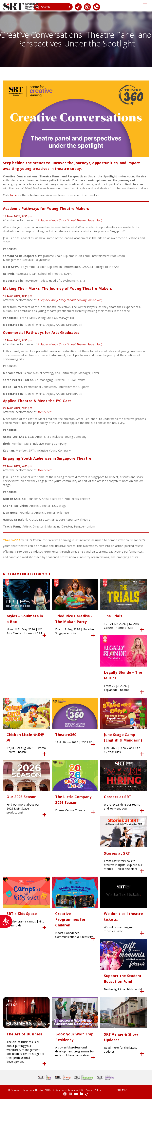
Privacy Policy (10, 1138)
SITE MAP (100, 1135)
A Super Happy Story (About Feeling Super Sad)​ (69, 221)
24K (75, 1135)
